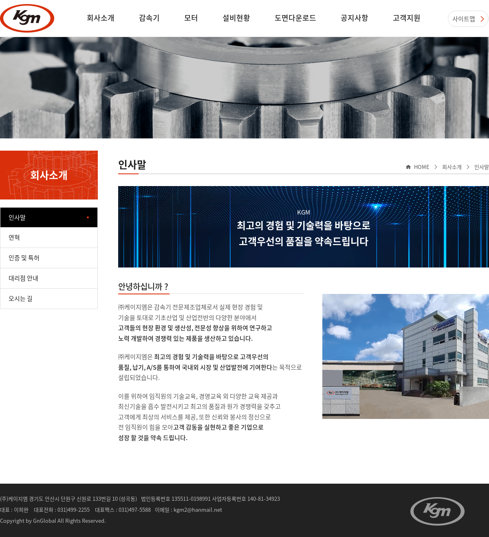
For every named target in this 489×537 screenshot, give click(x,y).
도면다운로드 (295, 17)
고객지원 (407, 17)
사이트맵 (463, 18)
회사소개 (101, 17)
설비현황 (236, 17)
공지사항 (354, 17)
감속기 (149, 17)
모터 (191, 17)
